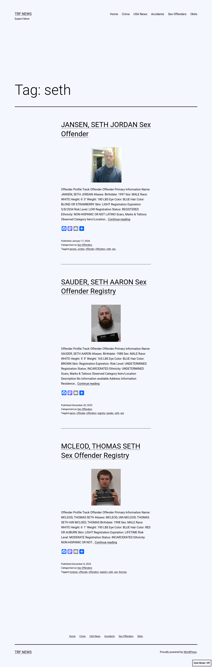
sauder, (110, 413)
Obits (193, 14)
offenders (100, 249)
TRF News (23, 14)
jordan (81, 249)
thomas (123, 572)
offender (90, 249)
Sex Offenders (177, 14)
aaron (72, 413)
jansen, (73, 249)
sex (114, 249)
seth (108, 249)
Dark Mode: (202, 663)
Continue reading (119, 219)
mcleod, (73, 572)
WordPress (190, 652)
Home (114, 14)
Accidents (157, 14)
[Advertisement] (106, 55)
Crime (126, 14)
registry (101, 413)
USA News (140, 14)
